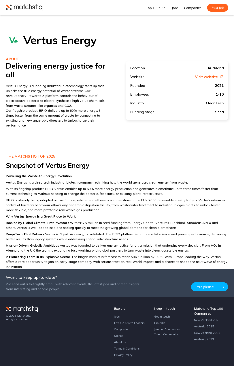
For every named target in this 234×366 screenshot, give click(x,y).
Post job (218, 7)
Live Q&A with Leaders (129, 323)
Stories (118, 335)
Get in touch (162, 316)
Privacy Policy (123, 355)
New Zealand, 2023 (207, 333)
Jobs (175, 8)
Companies (192, 8)
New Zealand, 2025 (207, 320)
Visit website (209, 77)
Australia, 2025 (204, 326)
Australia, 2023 (204, 339)
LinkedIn (159, 323)
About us (120, 342)
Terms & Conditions (127, 348)
